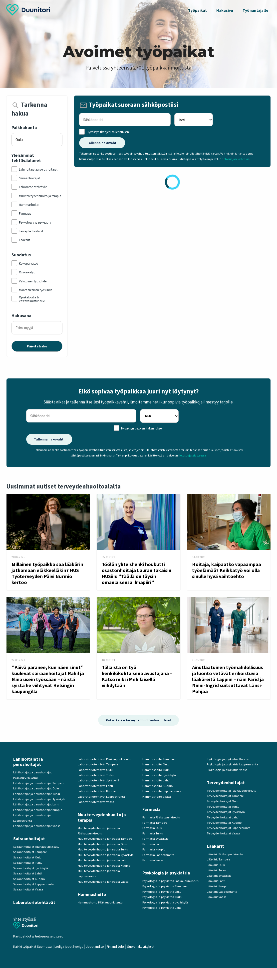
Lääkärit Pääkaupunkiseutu (225, 854)
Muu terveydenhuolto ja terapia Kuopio (104, 865)
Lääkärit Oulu (216, 865)
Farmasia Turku (152, 833)
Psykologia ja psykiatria (166, 873)
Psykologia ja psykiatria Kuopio (228, 759)
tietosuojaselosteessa (235, 159)
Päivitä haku (37, 346)
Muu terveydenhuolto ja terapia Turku (103, 849)
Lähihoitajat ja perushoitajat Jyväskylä (39, 799)
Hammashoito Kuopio (157, 786)
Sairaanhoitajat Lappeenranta (33, 884)
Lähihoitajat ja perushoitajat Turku (36, 794)
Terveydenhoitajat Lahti (223, 817)
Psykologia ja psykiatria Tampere (164, 886)
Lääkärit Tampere (218, 859)
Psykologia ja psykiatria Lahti (162, 907)
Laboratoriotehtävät (34, 902)
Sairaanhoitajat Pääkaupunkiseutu (36, 846)
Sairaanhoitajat (29, 838)
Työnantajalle (255, 10)
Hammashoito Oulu (155, 764)
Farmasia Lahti (152, 844)
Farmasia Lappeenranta (158, 855)
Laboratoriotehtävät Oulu (95, 770)
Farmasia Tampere (154, 822)
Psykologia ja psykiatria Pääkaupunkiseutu (170, 881)
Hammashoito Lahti (156, 780)
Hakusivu (224, 10)
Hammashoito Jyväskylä (159, 775)
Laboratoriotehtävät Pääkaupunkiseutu (104, 759)
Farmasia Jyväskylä (155, 838)
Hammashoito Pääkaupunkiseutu (100, 902)
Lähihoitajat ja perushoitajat (28, 761)
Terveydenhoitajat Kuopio (224, 822)
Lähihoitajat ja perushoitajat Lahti (36, 804)
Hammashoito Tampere (158, 759)
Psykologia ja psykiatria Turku (162, 897)
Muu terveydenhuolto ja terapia (102, 817)
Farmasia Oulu (152, 828)
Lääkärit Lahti (216, 881)
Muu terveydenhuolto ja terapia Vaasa (103, 881)
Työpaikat (197, 10)
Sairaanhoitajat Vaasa (28, 889)
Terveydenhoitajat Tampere (225, 796)
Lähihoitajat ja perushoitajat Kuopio (37, 810)
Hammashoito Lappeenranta (162, 791)
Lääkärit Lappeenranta (222, 891)
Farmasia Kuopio (154, 849)
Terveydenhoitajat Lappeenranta (229, 828)
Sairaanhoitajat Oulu (27, 857)
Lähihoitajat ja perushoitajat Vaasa (36, 826)
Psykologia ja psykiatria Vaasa (227, 770)
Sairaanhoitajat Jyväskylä (30, 868)
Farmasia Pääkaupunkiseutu (161, 817)
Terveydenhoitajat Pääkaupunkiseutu (231, 790)
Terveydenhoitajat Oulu (222, 801)
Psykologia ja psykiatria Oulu (161, 891)
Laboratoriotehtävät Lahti (95, 786)
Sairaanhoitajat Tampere (30, 852)
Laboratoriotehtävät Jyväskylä (98, 780)
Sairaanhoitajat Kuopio (29, 879)
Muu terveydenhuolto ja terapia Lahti (102, 860)
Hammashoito (92, 894)
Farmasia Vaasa (153, 860)
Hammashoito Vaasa (156, 796)
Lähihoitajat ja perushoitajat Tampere (38, 783)
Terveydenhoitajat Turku (223, 806)
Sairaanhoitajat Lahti (27, 873)
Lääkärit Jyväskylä (219, 875)
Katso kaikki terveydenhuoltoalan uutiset (138, 720)
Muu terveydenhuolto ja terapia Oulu (102, 844)
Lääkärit (215, 846)
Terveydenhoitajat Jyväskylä (226, 812)
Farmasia (151, 809)
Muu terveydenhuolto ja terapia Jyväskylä (106, 855)
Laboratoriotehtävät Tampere (98, 764)
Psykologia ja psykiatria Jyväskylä (165, 902)
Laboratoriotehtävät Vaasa (96, 802)
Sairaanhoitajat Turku (27, 862)
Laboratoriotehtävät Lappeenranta (101, 796)
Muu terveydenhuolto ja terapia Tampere (105, 838)
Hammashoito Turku (156, 770)
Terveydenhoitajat (226, 782)
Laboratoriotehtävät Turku (96, 775)
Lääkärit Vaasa (217, 897)
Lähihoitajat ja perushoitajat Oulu (36, 788)
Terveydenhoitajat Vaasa (223, 833)
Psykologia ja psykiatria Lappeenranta (232, 764)
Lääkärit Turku (216, 870)
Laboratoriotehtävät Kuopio (97, 791)
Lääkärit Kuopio (218, 886)
